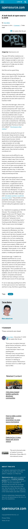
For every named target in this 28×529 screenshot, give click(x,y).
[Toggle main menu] (2, 2)
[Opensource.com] (13, 8)
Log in (19, 2)
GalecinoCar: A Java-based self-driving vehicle (13, 439)
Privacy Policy (6, 518)
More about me (7, 318)
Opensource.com (7, 477)
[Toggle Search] (25, 2)
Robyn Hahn (9, 337)
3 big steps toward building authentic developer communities (12, 395)
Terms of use (6, 520)
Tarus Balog (7, 23)
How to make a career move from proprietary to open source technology (14, 419)
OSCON (10, 294)
